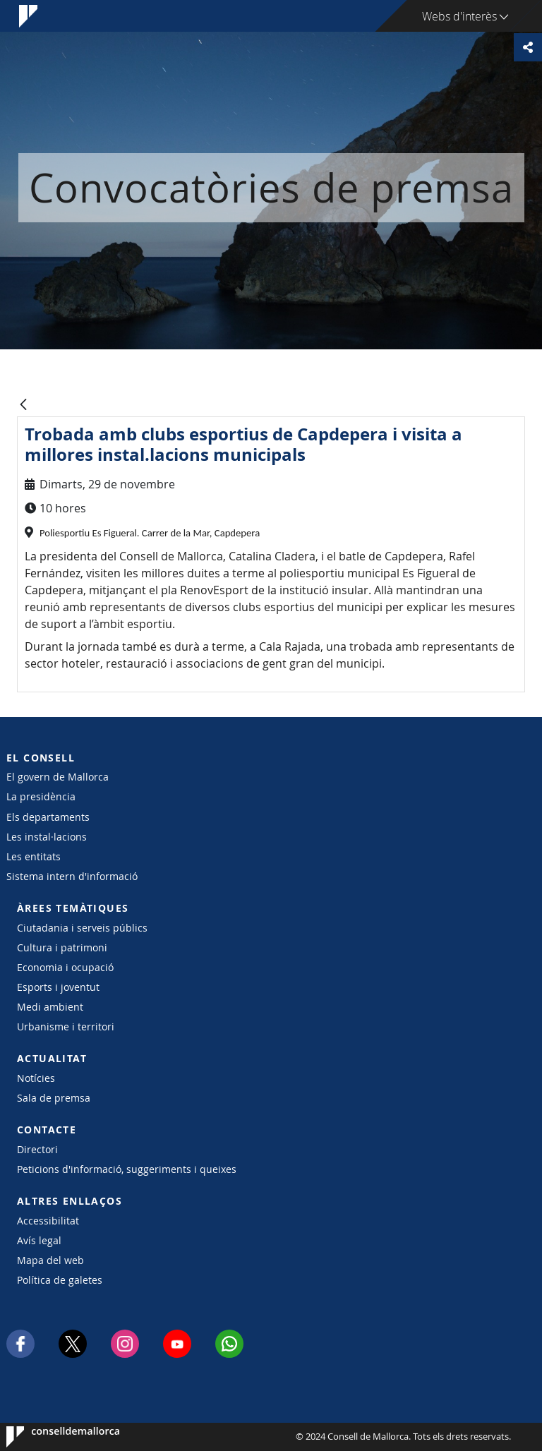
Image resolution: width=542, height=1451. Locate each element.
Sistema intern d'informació (72, 876)
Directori (37, 1149)
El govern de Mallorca (57, 776)
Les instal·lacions (46, 836)
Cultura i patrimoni (62, 947)
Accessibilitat (48, 1220)
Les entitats (33, 856)
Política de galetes (59, 1280)
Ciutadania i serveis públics (82, 927)
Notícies (36, 1078)
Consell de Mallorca (49, 1437)
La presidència (41, 796)
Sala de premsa (53, 1097)
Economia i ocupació (65, 967)
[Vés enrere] (23, 405)
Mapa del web (50, 1260)
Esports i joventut (58, 987)
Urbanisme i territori (65, 1026)
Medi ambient (50, 1006)
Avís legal (39, 1240)
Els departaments (48, 817)
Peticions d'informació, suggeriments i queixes (126, 1169)
